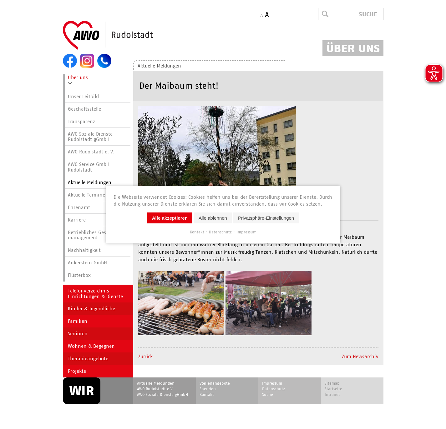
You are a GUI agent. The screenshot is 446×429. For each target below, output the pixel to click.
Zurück (145, 356)
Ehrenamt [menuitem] (79, 207)
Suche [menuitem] (267, 394)
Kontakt (197, 231)
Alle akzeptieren (170, 217)
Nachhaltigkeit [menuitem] (84, 250)
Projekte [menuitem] (77, 371)
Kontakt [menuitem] (207, 394)
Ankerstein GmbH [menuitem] (87, 263)
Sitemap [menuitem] (332, 383)
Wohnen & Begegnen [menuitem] (91, 346)
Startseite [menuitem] (333, 389)
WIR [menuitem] (81, 390)
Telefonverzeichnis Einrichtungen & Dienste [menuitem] (95, 293)
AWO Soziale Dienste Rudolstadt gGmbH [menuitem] (90, 136)
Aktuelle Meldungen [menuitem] (159, 66)
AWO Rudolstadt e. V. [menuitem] (91, 152)
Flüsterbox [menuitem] (79, 275)
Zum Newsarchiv (360, 356)
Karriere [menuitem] (77, 220)
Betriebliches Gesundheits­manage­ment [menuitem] (98, 235)
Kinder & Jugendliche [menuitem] (91, 309)
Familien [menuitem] (77, 321)
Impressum (246, 231)
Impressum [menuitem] (272, 383)
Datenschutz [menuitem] (273, 389)
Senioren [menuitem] (78, 334)
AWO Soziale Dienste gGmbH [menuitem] (162, 394)
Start (123, 35)
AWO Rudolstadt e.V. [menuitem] (155, 389)
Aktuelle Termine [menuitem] (86, 195)
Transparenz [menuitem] (81, 121)
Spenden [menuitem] (208, 389)
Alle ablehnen (213, 217)
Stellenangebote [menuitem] (215, 383)
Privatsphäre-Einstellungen (266, 217)
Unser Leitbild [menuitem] (83, 96)
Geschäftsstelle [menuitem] (84, 109)
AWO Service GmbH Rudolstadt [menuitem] (88, 167)
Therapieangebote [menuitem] (88, 359)
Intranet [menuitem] (332, 394)
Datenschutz (220, 231)
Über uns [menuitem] (78, 77)
